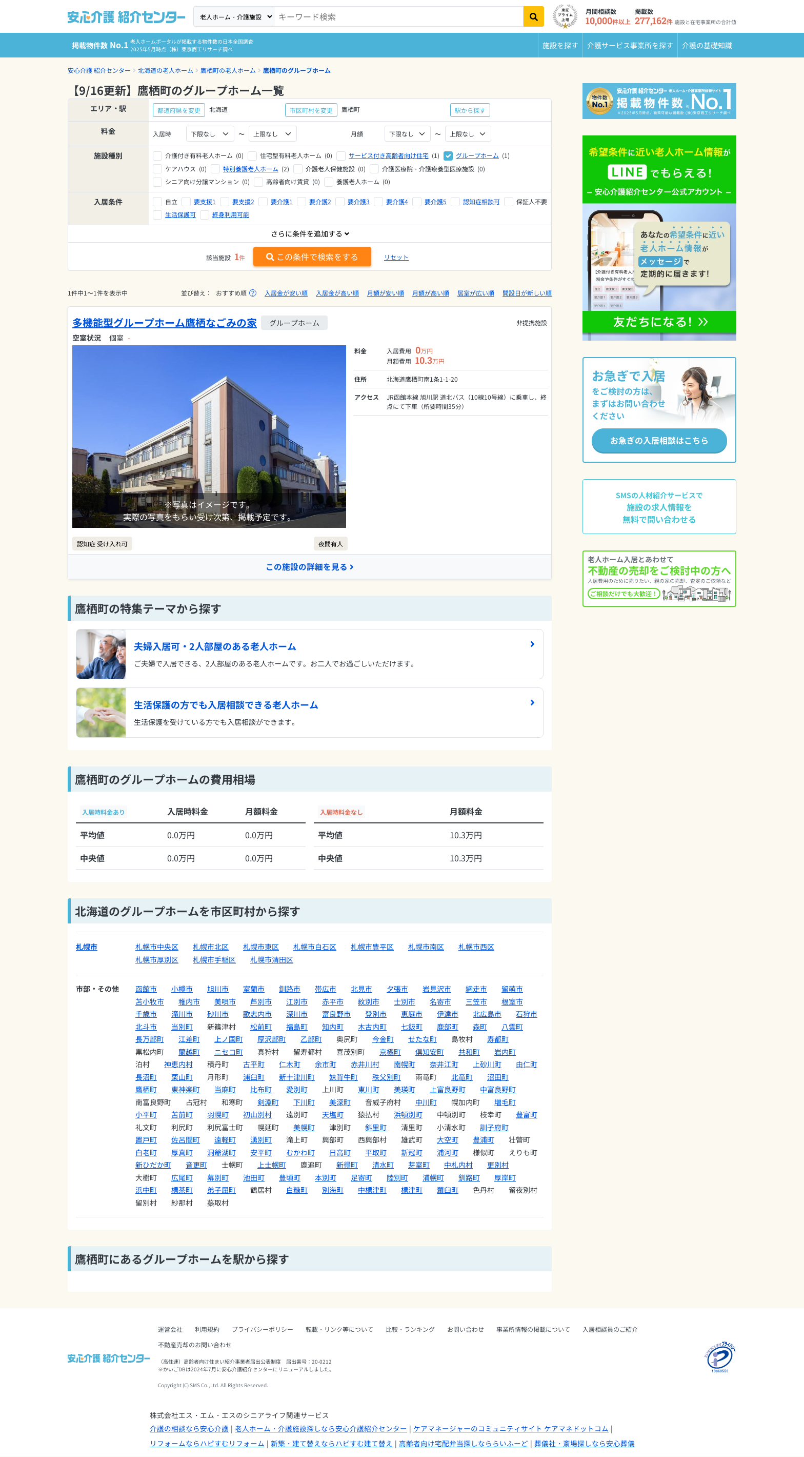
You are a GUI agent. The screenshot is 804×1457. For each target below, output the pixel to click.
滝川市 (182, 1014)
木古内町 (372, 1026)
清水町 (383, 1165)
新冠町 (412, 1152)
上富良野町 (448, 1090)
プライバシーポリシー (262, 1329)
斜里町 (376, 1127)
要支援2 (243, 201)
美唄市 (225, 1001)
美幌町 (304, 1127)
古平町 (254, 1064)
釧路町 (469, 1177)
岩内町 (505, 1052)
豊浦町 (483, 1140)
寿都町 (498, 1039)
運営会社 (170, 1329)
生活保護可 (180, 214)
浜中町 (146, 1190)
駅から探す (470, 110)
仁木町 (289, 1064)
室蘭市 (254, 989)
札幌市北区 (211, 947)
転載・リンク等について (339, 1329)
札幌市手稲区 (214, 959)
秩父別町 (386, 1077)
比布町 (261, 1090)
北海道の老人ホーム (165, 70)
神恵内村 (178, 1064)
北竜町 (462, 1077)
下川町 (304, 1102)
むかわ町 (300, 1152)
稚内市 (189, 1001)
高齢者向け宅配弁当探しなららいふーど (463, 1443)
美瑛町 (404, 1090)
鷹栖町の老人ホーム (228, 70)
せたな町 (422, 1039)
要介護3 (359, 201)
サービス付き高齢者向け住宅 (389, 155)
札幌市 (86, 947)
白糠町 (297, 1190)
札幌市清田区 (271, 959)
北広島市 (487, 1014)
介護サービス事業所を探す (630, 45)
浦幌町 (433, 1177)
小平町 (146, 1115)
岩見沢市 (437, 989)
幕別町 (218, 1177)
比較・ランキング (410, 1329)
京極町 (390, 1052)
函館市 (146, 989)
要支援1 (205, 201)
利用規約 (207, 1329)
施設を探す (560, 45)
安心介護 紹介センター (99, 70)
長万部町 (149, 1039)
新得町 (347, 1165)
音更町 (196, 1165)
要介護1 (282, 201)
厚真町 (182, 1152)
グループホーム (477, 155)
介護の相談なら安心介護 (189, 1429)
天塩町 (333, 1115)
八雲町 (512, 1026)
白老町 (146, 1152)
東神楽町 (185, 1090)
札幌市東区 (261, 947)
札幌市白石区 (314, 947)
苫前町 (182, 1115)
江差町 (189, 1039)
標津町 (412, 1190)
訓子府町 (494, 1127)
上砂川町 (487, 1064)
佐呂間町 (185, 1140)
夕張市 (397, 989)
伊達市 (447, 1014)
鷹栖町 (146, 1090)
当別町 (182, 1026)
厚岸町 (505, 1177)
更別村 (498, 1165)
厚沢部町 (271, 1039)
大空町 (447, 1140)
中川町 (426, 1102)
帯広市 (325, 989)
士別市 (404, 1001)
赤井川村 (365, 1064)
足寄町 (361, 1177)
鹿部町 (447, 1026)
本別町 (325, 1177)
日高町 (340, 1152)
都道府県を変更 (178, 110)
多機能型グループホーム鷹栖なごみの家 (164, 322)
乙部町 (311, 1039)
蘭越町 (189, 1052)
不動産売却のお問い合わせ (195, 1345)
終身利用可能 (230, 214)
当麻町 (225, 1090)
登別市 (376, 1014)
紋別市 (368, 1001)
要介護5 (436, 201)
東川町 (368, 1090)
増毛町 (505, 1102)
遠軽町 (225, 1140)
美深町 (340, 1102)
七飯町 (412, 1026)
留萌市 (512, 989)
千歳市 (146, 1014)
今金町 (383, 1039)
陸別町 (397, 1177)
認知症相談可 (481, 201)
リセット (396, 256)
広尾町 (182, 1177)
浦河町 (447, 1152)
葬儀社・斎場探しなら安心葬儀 (584, 1443)
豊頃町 (289, 1177)
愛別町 (297, 1090)
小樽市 (182, 989)
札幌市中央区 (156, 947)
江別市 (297, 1001)
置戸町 (146, 1140)
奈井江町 (444, 1064)
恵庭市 (412, 1014)
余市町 (325, 1064)
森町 (480, 1026)
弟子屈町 (221, 1190)
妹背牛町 (343, 1077)
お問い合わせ (465, 1329)
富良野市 (336, 1014)
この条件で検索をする (312, 256)
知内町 (333, 1026)
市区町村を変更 (311, 110)
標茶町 (182, 1190)
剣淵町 (268, 1102)
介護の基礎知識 (707, 45)
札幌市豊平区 (372, 947)
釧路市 (289, 989)
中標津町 (372, 1190)
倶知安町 (429, 1052)
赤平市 (333, 1001)
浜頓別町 (408, 1115)
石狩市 (526, 1014)
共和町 (469, 1052)
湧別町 (261, 1140)
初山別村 (257, 1115)
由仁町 (526, 1064)
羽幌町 (218, 1115)
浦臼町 (254, 1077)
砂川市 (218, 1014)
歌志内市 (257, 1014)
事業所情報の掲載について (533, 1329)
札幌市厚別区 (156, 959)
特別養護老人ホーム (250, 168)
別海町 (333, 1190)
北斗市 (146, 1026)
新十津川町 (297, 1077)
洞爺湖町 (221, 1152)
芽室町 (419, 1165)
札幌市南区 (426, 947)
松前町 (261, 1026)
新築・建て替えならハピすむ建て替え (332, 1443)
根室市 (512, 1001)
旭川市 (218, 989)
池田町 (254, 1177)
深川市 (297, 1014)
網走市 (476, 989)
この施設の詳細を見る (310, 567)
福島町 (297, 1026)
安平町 (261, 1152)
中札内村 (458, 1165)
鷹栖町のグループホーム (297, 70)
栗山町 (182, 1077)
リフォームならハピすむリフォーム (207, 1443)
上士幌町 (271, 1165)
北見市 (361, 989)
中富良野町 (498, 1090)
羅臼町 (447, 1190)
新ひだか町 (153, 1165)
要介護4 (397, 201)
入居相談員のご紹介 (610, 1329)
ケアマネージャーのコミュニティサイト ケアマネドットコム (511, 1429)
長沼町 (146, 1077)
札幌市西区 (476, 947)
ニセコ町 (228, 1052)
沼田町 (498, 1077)
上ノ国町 (228, 1039)
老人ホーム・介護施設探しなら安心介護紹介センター (321, 1429)
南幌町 (404, 1064)
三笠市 (476, 1001)
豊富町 (526, 1115)
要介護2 (320, 201)
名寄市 (440, 1001)
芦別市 (261, 1001)
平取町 (376, 1152)
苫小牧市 (149, 1001)
